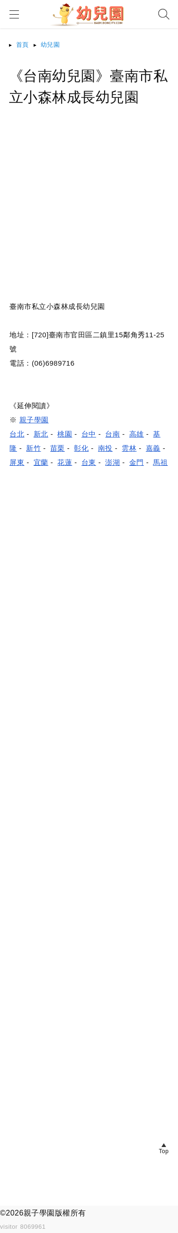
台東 (88, 462)
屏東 (16, 462)
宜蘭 (41, 462)
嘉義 (153, 448)
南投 (105, 448)
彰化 (81, 448)
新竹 (33, 448)
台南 (112, 434)
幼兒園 (50, 44)
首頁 (22, 44)
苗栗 (57, 448)
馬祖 (160, 462)
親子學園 (34, 420)
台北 (16, 434)
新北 (41, 434)
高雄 (136, 434)
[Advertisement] (89, 211)
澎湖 (112, 462)
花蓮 (64, 462)
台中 (88, 434)
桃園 (64, 434)
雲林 (129, 448)
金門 (136, 462)
